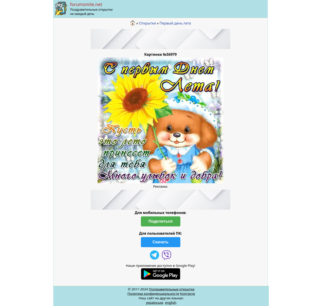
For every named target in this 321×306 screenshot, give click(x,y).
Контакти (187, 293)
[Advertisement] (160, 39)
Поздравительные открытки (171, 289)
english (170, 302)
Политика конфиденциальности (153, 293)
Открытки (147, 23)
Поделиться (160, 221)
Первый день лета (175, 23)
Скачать (160, 242)
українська (154, 302)
